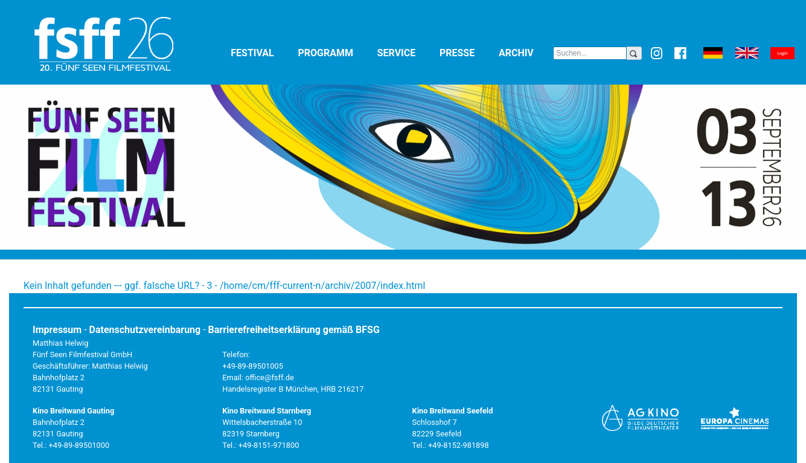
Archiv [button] (526, 52)
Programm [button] (335, 52)
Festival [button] (262, 52)
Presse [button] (467, 52)
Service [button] (406, 52)
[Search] (590, 53)
